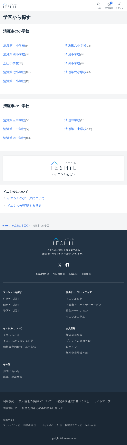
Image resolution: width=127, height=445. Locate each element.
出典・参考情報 (12, 377)
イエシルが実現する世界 (24, 205)
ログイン (71, 346)
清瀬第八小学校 (75, 45)
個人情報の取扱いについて (35, 401)
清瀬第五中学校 (14, 120)
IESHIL (6, 225)
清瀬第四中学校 (14, 138)
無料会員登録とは (77, 352)
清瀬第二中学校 (75, 129)
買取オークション (77, 310)
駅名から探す (11, 304)
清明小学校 (72, 63)
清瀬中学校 (72, 120)
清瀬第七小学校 (14, 72)
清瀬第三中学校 (14, 129)
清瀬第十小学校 (14, 45)
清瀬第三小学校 (14, 81)
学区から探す (11, 310)
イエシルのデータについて (26, 198)
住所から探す (11, 298)
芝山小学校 (11, 63)
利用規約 (8, 401)
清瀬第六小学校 (75, 72)
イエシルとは (11, 334)
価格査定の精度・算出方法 (19, 346)
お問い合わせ (11, 371)
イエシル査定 (74, 298)
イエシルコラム (75, 316)
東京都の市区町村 (21, 225)
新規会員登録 (74, 334)
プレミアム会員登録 (78, 340)
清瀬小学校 (72, 54)
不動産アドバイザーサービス (84, 304)
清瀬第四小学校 (14, 54)
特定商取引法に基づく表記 (72, 401)
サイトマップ (102, 401)
